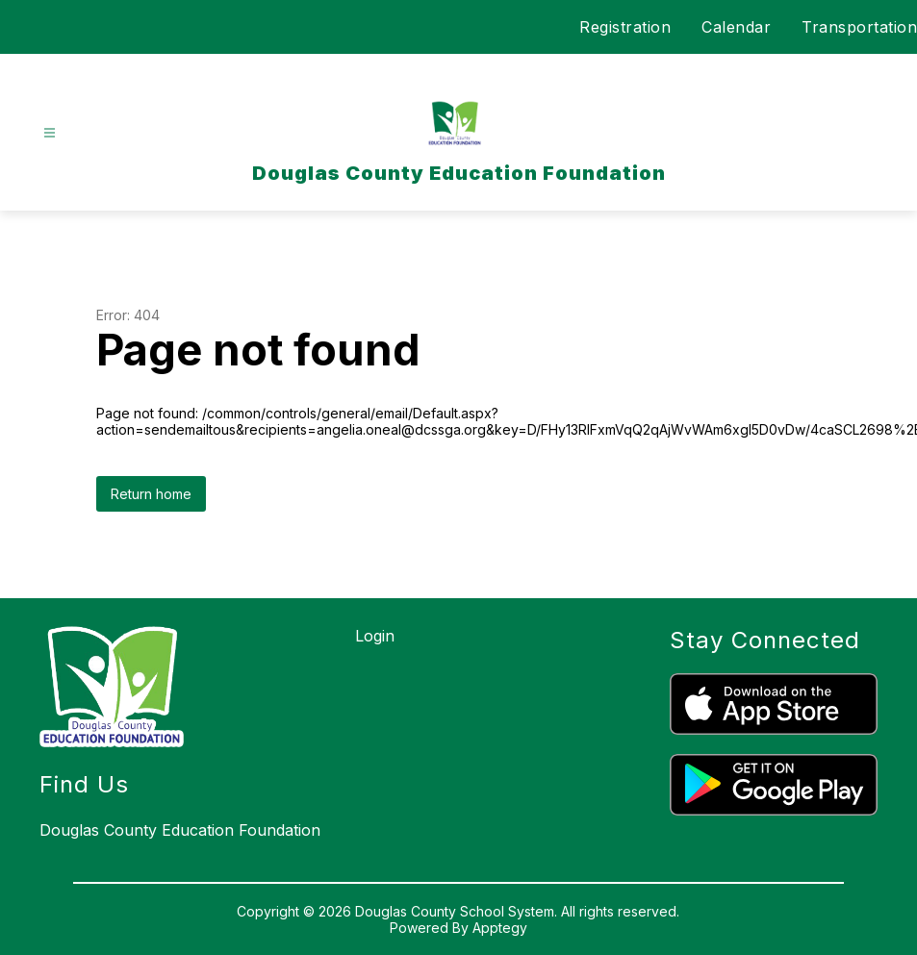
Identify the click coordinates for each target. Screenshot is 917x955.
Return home (151, 494)
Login (375, 635)
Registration (625, 27)
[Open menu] (49, 133)
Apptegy (499, 927)
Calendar (736, 27)
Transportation (859, 27)
